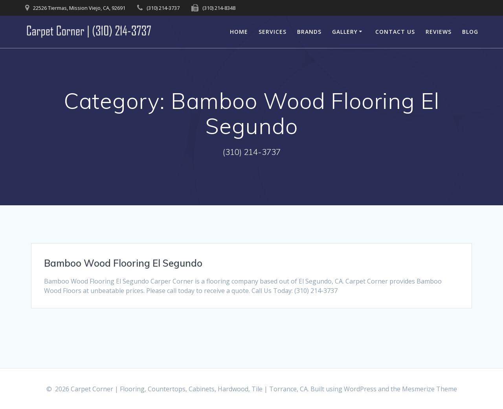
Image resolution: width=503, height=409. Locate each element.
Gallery (345, 31)
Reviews (439, 31)
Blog (470, 31)
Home (239, 31)
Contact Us (395, 31)
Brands (309, 31)
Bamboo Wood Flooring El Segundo (123, 263)
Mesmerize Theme (429, 389)
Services (272, 31)
